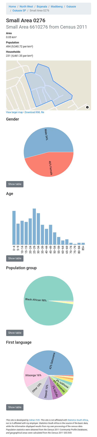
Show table (14, 184)
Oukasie (71, 6)
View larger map (14, 112)
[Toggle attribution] (87, 107)
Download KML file (34, 112)
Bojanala (42, 6)
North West (26, 6)
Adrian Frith (34, 420)
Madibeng (57, 6)
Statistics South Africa (78, 420)
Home (12, 6)
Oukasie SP (19, 10)
